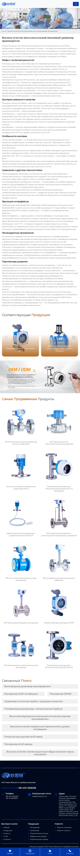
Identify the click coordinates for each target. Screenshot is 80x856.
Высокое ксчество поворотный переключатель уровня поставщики (40, 728)
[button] (74, 338)
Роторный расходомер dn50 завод (23, 736)
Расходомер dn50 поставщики (21, 694)
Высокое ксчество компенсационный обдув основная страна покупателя (40, 753)
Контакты (70, 851)
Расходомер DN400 (60, 694)
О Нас (50, 851)
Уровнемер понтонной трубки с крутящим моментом (33, 701)
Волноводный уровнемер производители (27, 686)
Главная (3, 31)
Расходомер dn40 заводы (18, 744)
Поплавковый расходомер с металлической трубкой (33, 709)
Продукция (30, 851)
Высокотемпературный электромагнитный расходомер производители (40, 717)
